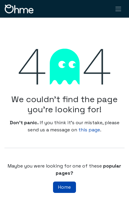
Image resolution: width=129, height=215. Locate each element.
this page (89, 130)
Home (64, 187)
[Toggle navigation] (118, 8)
